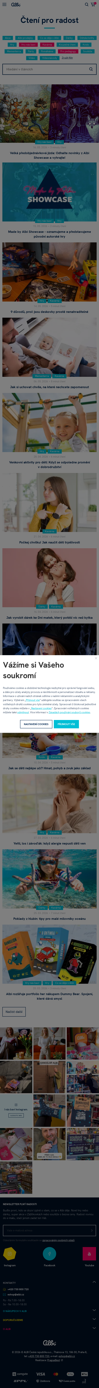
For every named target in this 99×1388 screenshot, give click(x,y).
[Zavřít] (96, 658)
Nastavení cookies (41, 708)
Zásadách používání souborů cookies (69, 712)
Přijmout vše (33, 700)
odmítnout (23, 712)
